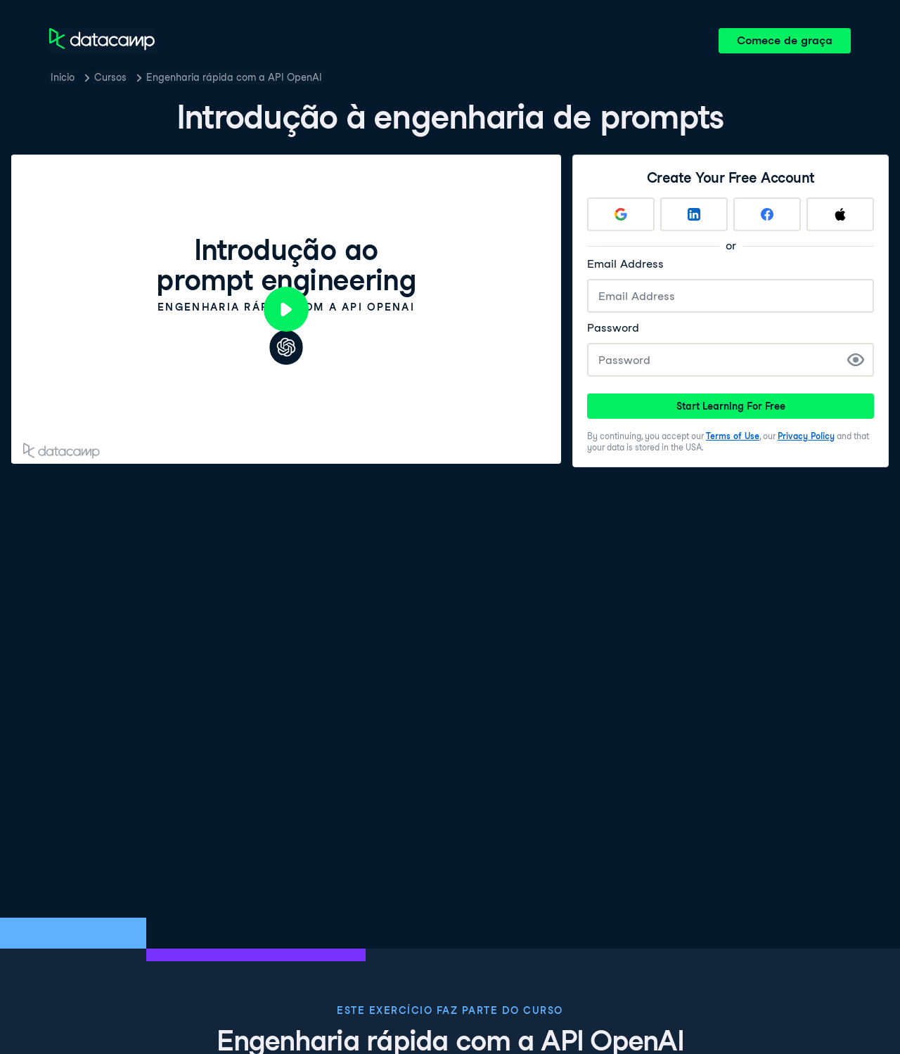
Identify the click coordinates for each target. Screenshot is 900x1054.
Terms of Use (732, 436)
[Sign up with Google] (621, 214)
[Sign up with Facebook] (767, 214)
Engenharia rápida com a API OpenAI (234, 77)
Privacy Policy (806, 436)
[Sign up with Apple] (840, 214)
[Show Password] (855, 360)
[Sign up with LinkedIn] (694, 214)
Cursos (110, 77)
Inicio (63, 77)
